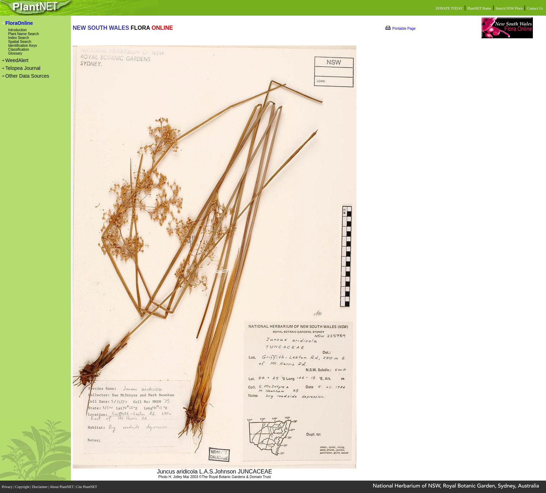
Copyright (22, 487)
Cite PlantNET (87, 487)
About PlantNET (62, 487)
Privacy (7, 487)
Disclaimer (40, 487)
